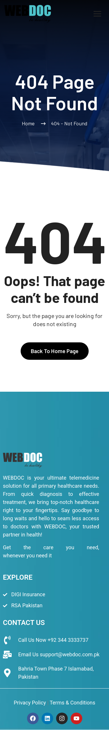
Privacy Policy (30, 703)
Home (29, 123)
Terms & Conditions (72, 703)
